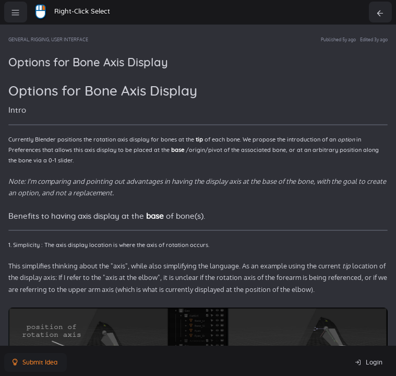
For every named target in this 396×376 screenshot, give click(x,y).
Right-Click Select (82, 11)
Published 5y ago (338, 39)
